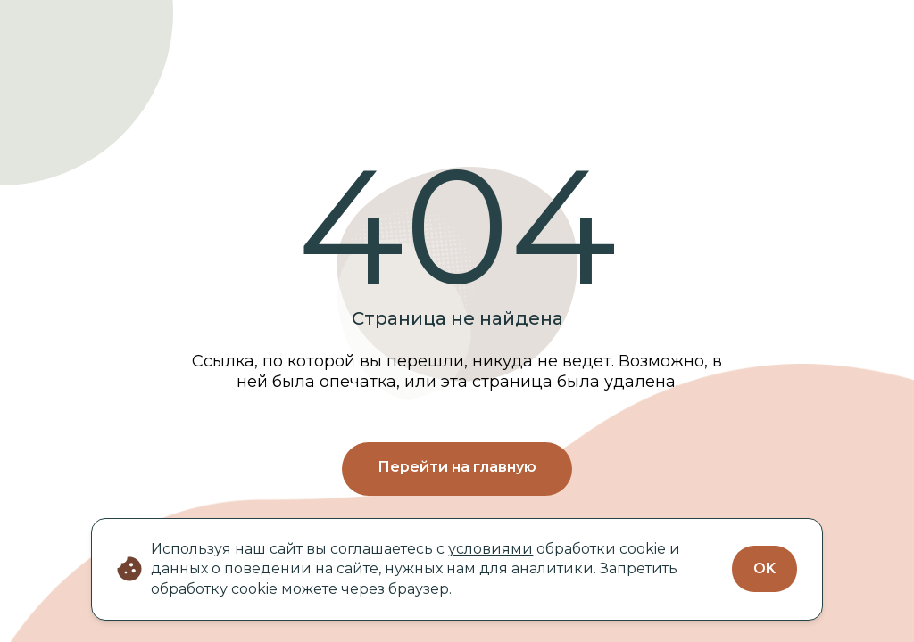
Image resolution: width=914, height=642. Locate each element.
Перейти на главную (457, 466)
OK (764, 568)
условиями (490, 548)
